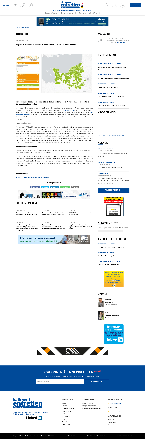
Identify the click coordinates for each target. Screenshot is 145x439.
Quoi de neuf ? (66, 416)
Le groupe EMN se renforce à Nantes (111, 96)
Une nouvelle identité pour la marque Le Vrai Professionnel (26, 214)
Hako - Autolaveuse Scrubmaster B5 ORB (111, 136)
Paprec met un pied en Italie (108, 87)
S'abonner (136, 5)
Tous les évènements (113, 190)
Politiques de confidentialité (124, 436)
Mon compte (112, 422)
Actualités (25, 27)
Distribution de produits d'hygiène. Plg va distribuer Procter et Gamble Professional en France (27, 227)
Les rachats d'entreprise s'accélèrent (111, 247)
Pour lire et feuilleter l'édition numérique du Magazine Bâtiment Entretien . (118, 40)
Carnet (63, 419)
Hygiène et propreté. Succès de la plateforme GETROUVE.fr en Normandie (46, 45)
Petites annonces (66, 411)
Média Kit (64, 421)
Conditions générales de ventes (96, 436)
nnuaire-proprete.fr (114, 412)
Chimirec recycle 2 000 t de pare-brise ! (112, 105)
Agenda (64, 413)
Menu (6, 5)
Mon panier (111, 425)
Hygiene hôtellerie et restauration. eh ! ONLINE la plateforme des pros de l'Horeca (53, 226)
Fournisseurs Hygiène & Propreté (89, 13)
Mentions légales (71, 436)
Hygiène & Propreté (51, 13)
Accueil (18, 27)
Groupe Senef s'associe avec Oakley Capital (113, 78)
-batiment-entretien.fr (114, 404)
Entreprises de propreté (68, 13)
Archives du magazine (68, 408)
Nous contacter (66, 424)
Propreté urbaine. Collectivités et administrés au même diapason (54, 214)
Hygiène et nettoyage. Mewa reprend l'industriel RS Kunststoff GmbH (80, 226)
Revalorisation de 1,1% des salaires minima (113, 256)
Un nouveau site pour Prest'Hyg (109, 264)
